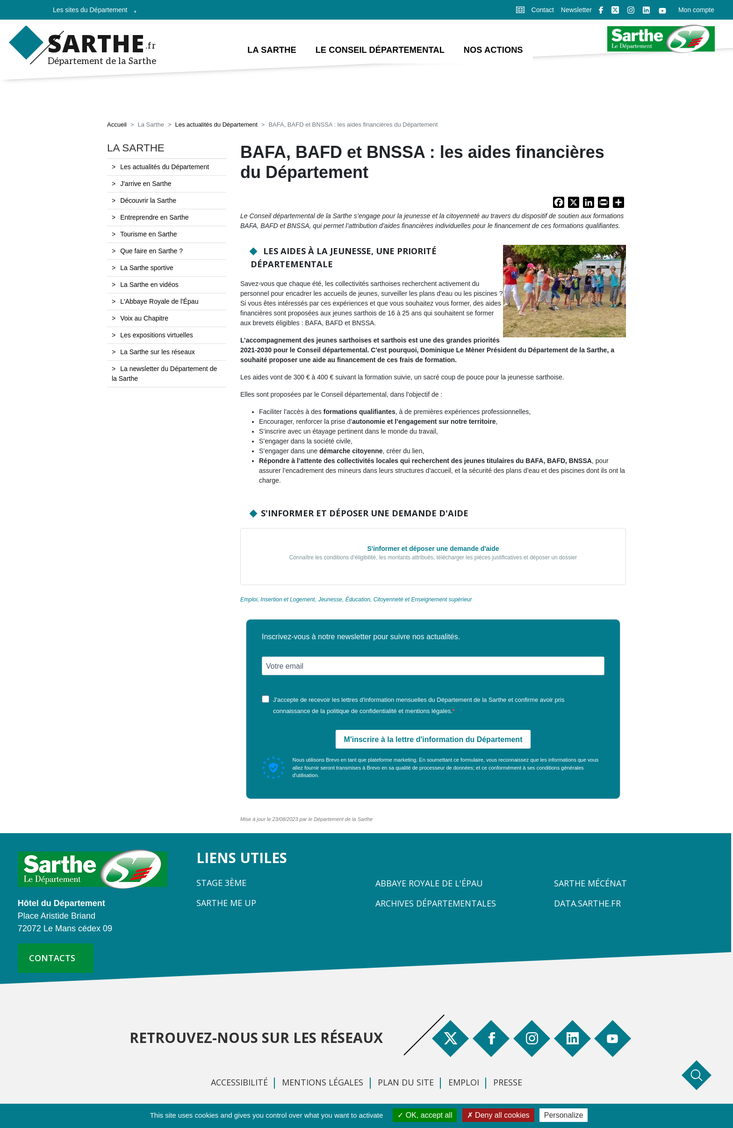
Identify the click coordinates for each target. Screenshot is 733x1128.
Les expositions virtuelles (156, 335)
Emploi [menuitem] (463, 1082)
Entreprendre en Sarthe (154, 217)
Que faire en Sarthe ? (151, 251)
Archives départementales (435, 903)
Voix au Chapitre (144, 318)
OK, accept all (424, 1115)
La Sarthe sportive (146, 268)
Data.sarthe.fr (587, 903)
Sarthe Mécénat (590, 883)
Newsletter (576, 10)
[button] (564, 294)
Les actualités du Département (216, 125)
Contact (543, 10)
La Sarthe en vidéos (149, 285)
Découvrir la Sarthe (148, 201)
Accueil (117, 125)
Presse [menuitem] (507, 1082)
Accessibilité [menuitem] (239, 1082)
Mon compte (696, 10)
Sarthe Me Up (226, 902)
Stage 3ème (221, 882)
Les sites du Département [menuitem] (92, 13)
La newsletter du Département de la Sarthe (164, 374)
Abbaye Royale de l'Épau (429, 883)
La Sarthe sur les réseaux (157, 352)
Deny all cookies (498, 1115)
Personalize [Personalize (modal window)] (563, 1115)
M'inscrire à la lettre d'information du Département (433, 739)
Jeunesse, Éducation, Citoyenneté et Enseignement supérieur (395, 600)
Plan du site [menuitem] (406, 1082)
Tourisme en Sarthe (148, 234)
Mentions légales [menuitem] (322, 1082)
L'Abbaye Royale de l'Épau (159, 302)
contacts (52, 958)
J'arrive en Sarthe (145, 184)
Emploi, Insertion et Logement (277, 600)
